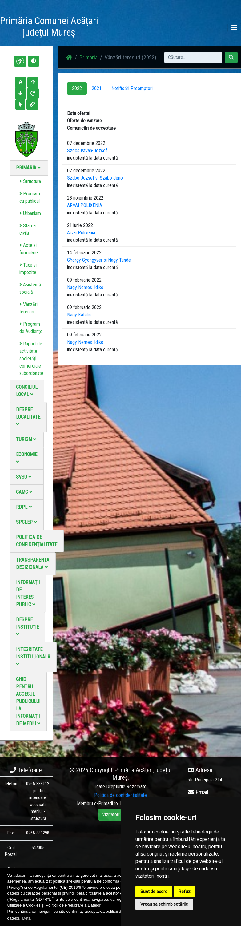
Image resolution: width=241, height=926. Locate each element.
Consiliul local (27, 390)
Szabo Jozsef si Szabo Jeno (95, 178)
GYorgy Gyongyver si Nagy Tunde (99, 260)
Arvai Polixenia (81, 233)
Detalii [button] (27, 918)
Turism (26, 439)
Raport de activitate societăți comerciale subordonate (31, 358)
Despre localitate (28, 417)
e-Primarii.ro (106, 803)
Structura (30, 181)
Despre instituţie (27, 627)
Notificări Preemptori (132, 88)
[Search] (193, 57)
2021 (97, 88)
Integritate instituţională (33, 656)
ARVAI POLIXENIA (84, 205)
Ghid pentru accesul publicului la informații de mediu (28, 701)
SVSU (23, 477)
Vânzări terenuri (28, 308)
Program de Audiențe (30, 327)
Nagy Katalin (79, 315)
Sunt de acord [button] (153, 891)
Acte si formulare (28, 249)
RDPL (24, 507)
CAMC (24, 492)
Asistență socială (30, 288)
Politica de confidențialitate (36, 540)
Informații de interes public (28, 593)
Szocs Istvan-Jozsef (87, 150)
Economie (26, 457)
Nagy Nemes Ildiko (85, 287)
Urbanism (30, 213)
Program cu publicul (29, 197)
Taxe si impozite (28, 268)
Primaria (28, 168)
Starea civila (27, 229)
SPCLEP (26, 522)
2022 (77, 88)
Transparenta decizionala (32, 563)
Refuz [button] (185, 891)
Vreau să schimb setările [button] (164, 904)
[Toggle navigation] (234, 27)
